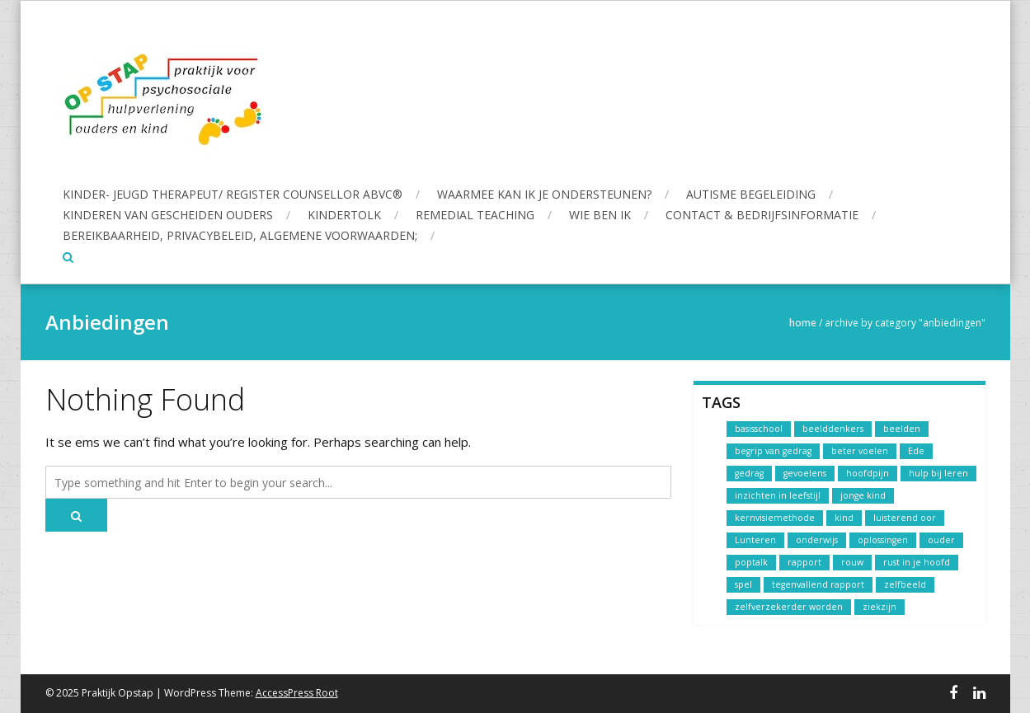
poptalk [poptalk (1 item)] (751, 562)
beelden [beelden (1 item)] (901, 428)
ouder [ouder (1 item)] (941, 540)
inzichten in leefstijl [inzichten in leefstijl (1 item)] (778, 495)
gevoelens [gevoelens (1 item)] (804, 473)
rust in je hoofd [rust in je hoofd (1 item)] (916, 562)
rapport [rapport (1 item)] (804, 562)
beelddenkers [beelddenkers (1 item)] (832, 428)
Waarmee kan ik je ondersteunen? (544, 194)
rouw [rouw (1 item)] (852, 562)
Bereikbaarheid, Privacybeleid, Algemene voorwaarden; (240, 235)
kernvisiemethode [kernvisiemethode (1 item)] (775, 517)
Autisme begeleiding (751, 194)
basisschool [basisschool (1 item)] (759, 428)
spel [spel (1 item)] (743, 584)
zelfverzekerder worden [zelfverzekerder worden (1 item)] (789, 606)
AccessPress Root (297, 693)
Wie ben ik (600, 215)
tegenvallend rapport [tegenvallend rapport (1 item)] (818, 584)
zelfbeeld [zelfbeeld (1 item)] (905, 584)
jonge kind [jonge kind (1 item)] (863, 495)
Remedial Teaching (475, 215)
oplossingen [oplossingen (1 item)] (883, 540)
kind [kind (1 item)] (844, 517)
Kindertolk (344, 215)
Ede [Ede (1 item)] (916, 451)
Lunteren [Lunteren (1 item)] (755, 540)
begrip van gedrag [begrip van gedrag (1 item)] (773, 451)
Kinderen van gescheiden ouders (168, 215)
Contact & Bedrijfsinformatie (762, 215)
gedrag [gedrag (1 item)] (749, 473)
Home (802, 323)
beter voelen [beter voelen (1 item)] (859, 451)
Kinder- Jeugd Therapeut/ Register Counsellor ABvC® (232, 194)
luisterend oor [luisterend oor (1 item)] (904, 517)
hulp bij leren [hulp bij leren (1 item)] (938, 473)
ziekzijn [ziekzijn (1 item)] (879, 606)
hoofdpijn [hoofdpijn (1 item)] (867, 473)
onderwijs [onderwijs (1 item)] (817, 540)
